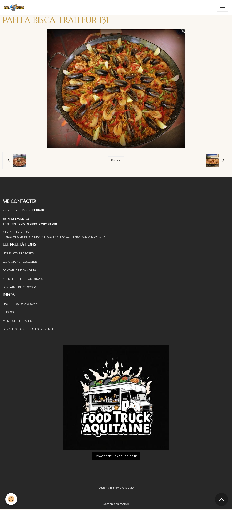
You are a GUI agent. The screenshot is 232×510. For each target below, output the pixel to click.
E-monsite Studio (122, 488)
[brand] (15, 8)
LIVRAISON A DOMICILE (20, 262)
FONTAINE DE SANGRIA (19, 270)
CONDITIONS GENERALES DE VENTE (28, 329)
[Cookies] (11, 499)
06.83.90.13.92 (18, 218)
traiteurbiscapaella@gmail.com (35, 223)
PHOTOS (8, 312)
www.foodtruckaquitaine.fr (116, 456)
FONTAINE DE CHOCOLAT (20, 287)
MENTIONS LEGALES (17, 321)
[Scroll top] (221, 499)
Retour (116, 160)
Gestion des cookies (116, 504)
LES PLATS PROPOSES (18, 253)
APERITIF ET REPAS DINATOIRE (25, 279)
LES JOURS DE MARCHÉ (20, 304)
